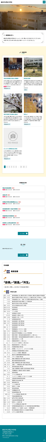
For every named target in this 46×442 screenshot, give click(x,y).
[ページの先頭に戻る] (44, 440)
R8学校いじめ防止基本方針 (9, 223)
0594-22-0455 (8, 434)
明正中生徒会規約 (7, 188)
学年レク (25, 114)
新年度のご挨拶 (27, 78)
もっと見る (22, 233)
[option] (23, 17)
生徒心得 (5, 195)
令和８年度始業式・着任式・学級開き (11, 78)
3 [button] (9, 166)
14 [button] (23, 166)
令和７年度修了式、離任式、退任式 (11, 114)
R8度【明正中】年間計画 (8, 216)
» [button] (26, 166)
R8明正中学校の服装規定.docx (10, 202)
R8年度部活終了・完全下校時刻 (10, 209)
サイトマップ (6, 437)
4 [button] (11, 166)
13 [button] (21, 166)
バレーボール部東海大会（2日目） (10, 148)
